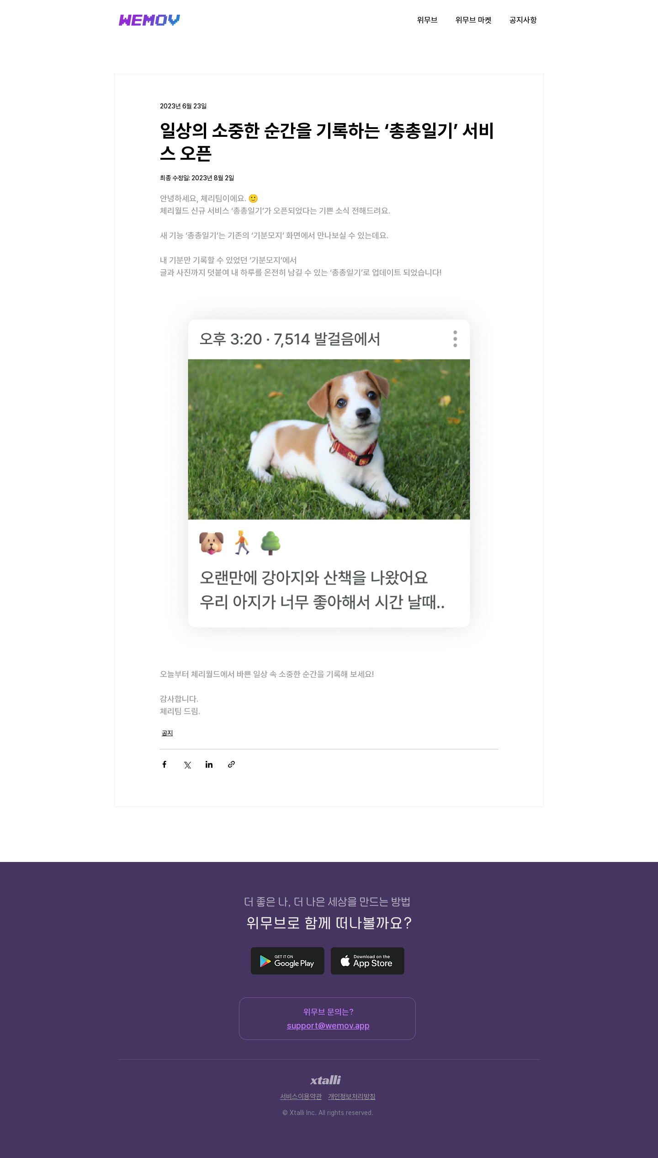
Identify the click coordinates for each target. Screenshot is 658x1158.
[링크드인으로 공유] (209, 764)
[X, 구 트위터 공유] (186, 764)
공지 (167, 733)
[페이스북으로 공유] (164, 764)
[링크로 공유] (231, 764)
